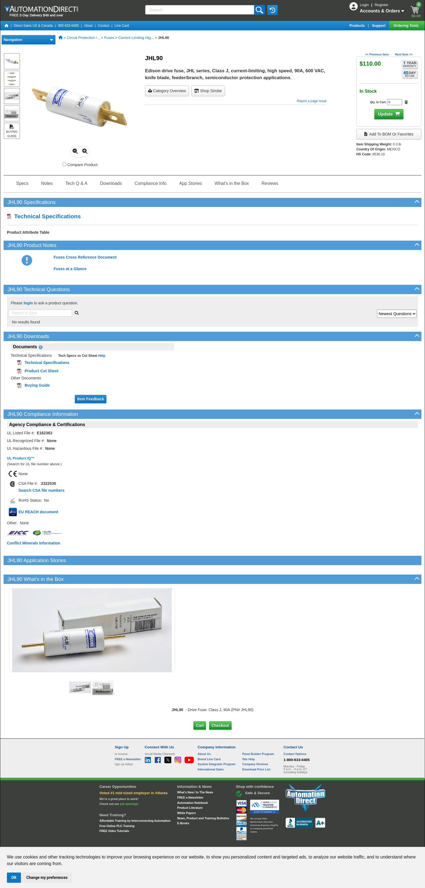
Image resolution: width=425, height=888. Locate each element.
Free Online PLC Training (117, 807)
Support (379, 25)
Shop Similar (208, 91)
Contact (103, 26)
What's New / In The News (195, 773)
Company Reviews (255, 745)
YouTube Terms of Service (284, 841)
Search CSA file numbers (41, 490)
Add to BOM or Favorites (388, 134)
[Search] (200, 10)
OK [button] (14, 877)
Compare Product (80, 165)
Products (357, 25)
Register (381, 5)
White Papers (186, 794)
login (28, 303)
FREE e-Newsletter (190, 778)
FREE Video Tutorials (114, 812)
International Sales (211, 750)
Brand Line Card (209, 740)
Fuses (109, 38)
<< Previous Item (377, 54)
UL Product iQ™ (20, 458)
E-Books (183, 804)
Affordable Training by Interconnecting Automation (135, 802)
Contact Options (295, 735)
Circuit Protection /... (83, 38)
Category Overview (167, 91)
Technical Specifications (44, 216)
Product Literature (190, 789)
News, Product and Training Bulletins (203, 799)
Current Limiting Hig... (136, 38)
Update (385, 114)
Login (365, 5)
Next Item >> (404, 54)
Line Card (121, 26)
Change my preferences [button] (47, 877)
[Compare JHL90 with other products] (64, 164)
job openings (129, 785)
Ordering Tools (406, 25)
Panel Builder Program (258, 735)
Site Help (248, 740)
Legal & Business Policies (243, 841)
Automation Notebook (192, 784)
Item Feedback (90, 399)
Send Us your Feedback (153, 841)
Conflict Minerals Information (33, 543)
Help (101, 356)
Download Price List (256, 750)
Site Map (126, 841)
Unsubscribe (183, 841)
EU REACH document (38, 512)
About (88, 26)
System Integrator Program (217, 745)
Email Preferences (209, 841)
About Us (204, 735)
